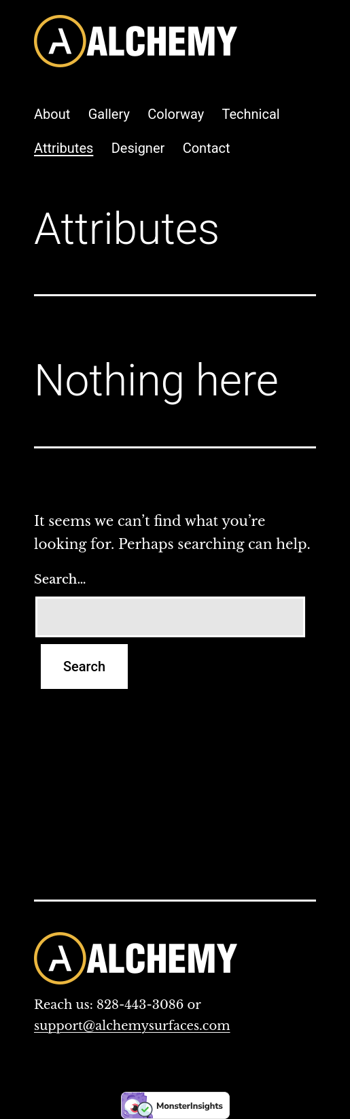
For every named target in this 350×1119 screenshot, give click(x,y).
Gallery (109, 114)
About (52, 114)
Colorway (175, 114)
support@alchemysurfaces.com (132, 1025)
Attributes (63, 148)
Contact (206, 148)
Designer (138, 148)
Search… (60, 579)
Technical (251, 114)
